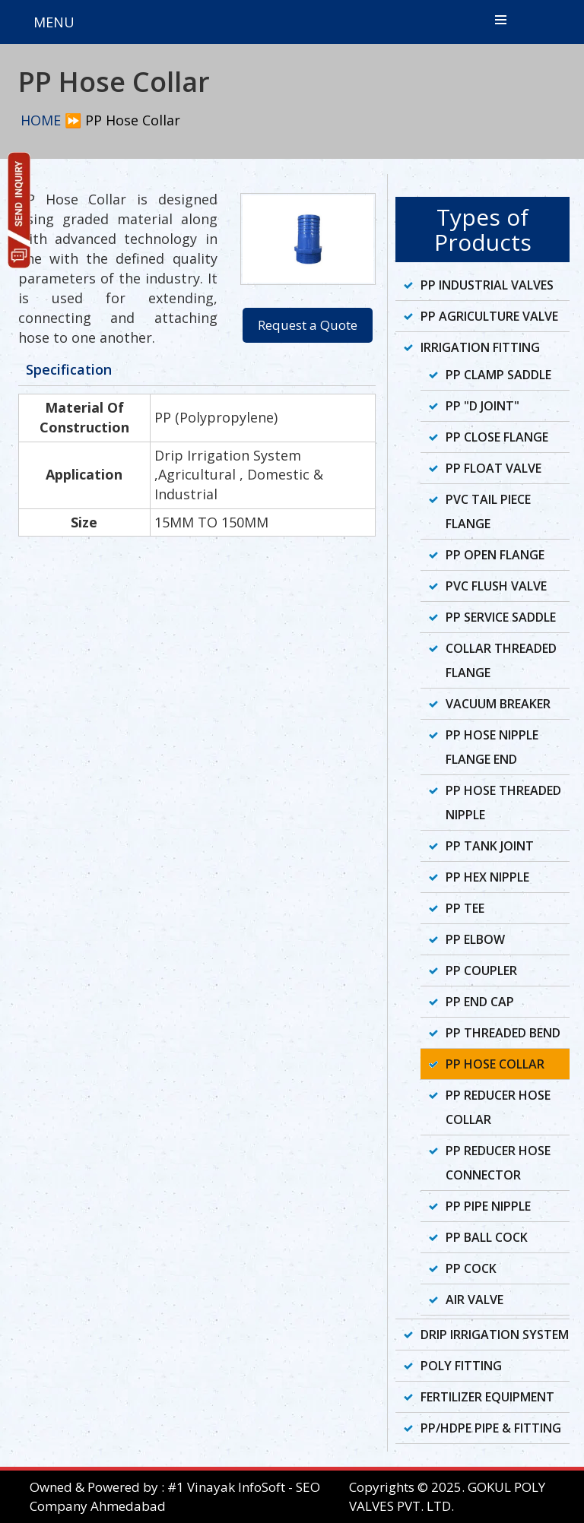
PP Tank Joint (490, 845)
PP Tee (465, 908)
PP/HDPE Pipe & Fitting (491, 1428)
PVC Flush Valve (496, 586)
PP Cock (471, 1268)
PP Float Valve (493, 468)
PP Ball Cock (487, 1237)
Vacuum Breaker (498, 703)
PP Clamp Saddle (498, 374)
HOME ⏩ (51, 120)
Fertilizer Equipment (487, 1396)
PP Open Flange (495, 554)
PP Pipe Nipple (488, 1206)
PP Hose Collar (495, 1064)
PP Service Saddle (501, 617)
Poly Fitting (461, 1365)
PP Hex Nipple (487, 877)
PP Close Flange (497, 437)
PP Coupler (481, 970)
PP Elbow (475, 939)
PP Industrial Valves (487, 285)
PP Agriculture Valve (489, 316)
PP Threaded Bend (503, 1032)
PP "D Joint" (482, 405)
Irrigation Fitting (480, 347)
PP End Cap (480, 1001)
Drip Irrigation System (495, 1334)
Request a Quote (307, 325)
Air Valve (474, 1299)
